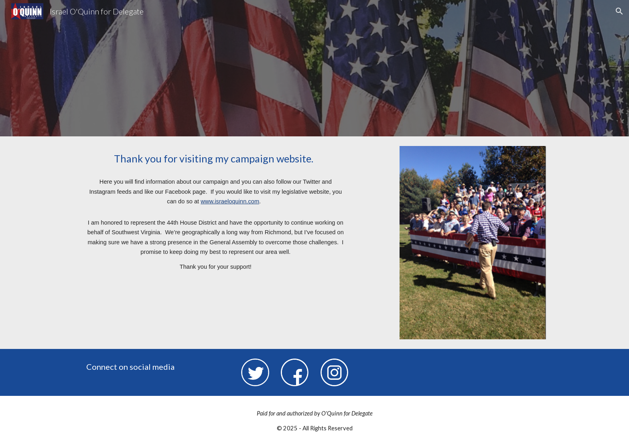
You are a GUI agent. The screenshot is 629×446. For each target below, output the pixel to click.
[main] (215, 158)
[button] (619, 11)
